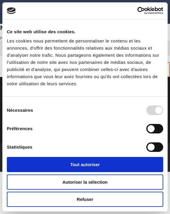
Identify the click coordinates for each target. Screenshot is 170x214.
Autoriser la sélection (85, 182)
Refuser (85, 199)
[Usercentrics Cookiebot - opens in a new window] (137, 11)
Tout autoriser (85, 164)
